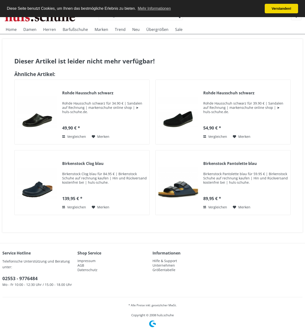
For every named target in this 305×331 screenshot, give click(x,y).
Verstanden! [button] (281, 8)
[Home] (11, 29)
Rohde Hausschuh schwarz (87, 93)
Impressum (86, 261)
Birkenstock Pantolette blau (230, 163)
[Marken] (101, 29)
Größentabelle (163, 270)
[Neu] (136, 29)
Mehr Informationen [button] (154, 8)
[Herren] (49, 29)
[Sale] (179, 29)
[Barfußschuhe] (75, 29)
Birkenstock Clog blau (83, 163)
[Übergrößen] (157, 29)
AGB (80, 265)
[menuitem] (11, 29)
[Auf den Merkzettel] (100, 136)
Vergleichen (74, 136)
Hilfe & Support (164, 261)
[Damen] (30, 29)
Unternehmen (163, 265)
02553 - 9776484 (20, 278)
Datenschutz (87, 270)
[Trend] (120, 29)
